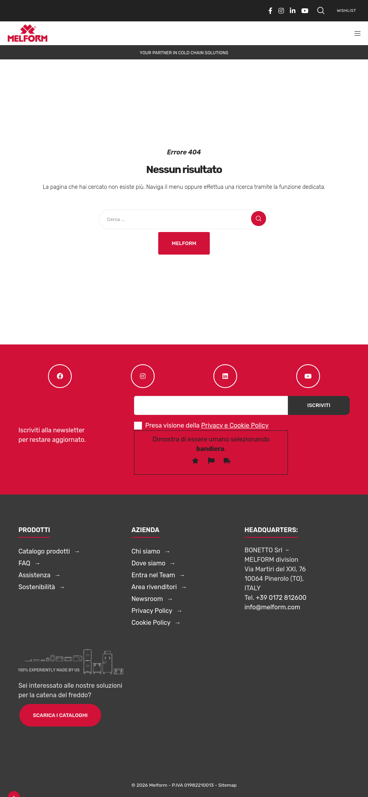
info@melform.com (273, 607)
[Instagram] (281, 11)
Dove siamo (148, 563)
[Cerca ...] (184, 219)
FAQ (24, 563)
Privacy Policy (151, 610)
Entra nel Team (153, 575)
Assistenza (34, 575)
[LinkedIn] (292, 11)
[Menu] (355, 33)
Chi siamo (145, 551)
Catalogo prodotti (44, 551)
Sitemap (227, 785)
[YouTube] (305, 11)
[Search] (321, 10)
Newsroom (147, 599)
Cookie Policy (151, 622)
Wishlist (346, 10)
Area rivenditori (153, 587)
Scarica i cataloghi (60, 715)
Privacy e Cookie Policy (234, 425)
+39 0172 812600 (281, 597)
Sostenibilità (36, 587)
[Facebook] (270, 11)
